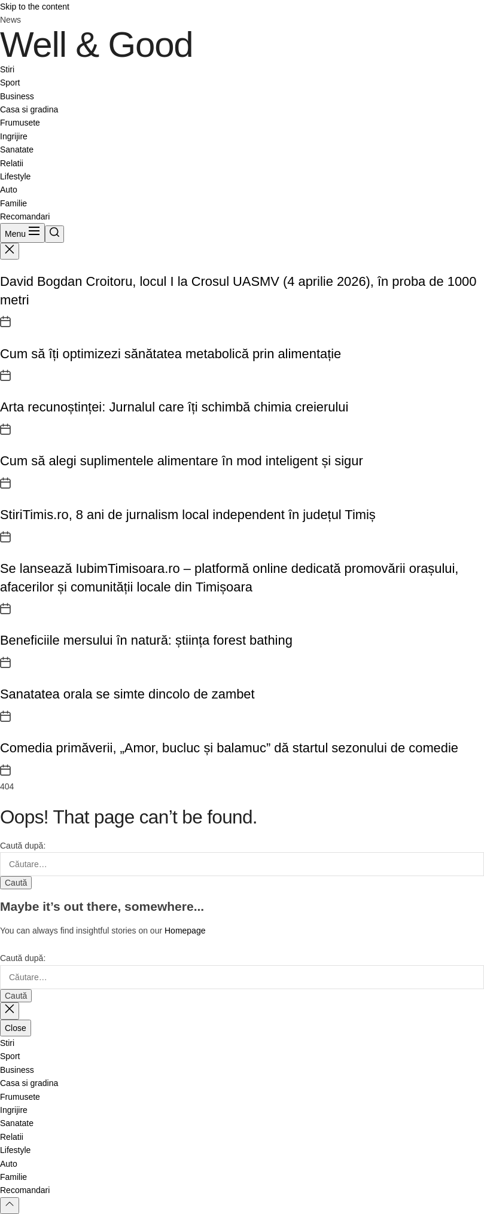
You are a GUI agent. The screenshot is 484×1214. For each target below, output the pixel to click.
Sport (10, 82)
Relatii (11, 163)
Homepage (185, 930)
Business (17, 96)
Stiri (7, 69)
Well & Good (96, 45)
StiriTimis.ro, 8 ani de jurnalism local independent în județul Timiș (188, 514)
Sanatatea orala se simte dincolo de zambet (127, 694)
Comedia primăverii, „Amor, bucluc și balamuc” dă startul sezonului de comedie (229, 747)
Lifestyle (15, 176)
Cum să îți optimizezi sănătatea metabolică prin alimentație (170, 353)
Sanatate (17, 149)
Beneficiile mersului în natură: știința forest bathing (146, 640)
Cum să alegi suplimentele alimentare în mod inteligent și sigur (181, 460)
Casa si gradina (29, 109)
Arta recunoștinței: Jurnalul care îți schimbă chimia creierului (174, 406)
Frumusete (20, 122)
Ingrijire (14, 136)
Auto (8, 189)
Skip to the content (34, 6)
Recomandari (25, 216)
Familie (13, 203)
